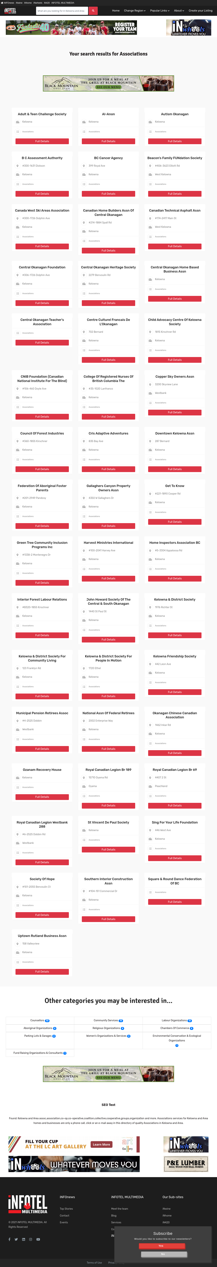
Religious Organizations (106, 1028)
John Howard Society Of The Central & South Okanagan (109, 602)
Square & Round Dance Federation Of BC (175, 881)
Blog (113, 1215)
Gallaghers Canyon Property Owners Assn (108, 488)
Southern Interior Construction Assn (108, 881)
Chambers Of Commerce (174, 1028)
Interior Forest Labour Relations (42, 600)
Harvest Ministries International (108, 543)
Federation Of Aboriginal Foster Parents (42, 488)
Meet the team (119, 1208)
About (178, 10)
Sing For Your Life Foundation (175, 822)
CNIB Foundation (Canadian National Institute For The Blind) (42, 379)
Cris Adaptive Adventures (108, 433)
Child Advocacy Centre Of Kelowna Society (174, 322)
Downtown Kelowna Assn (174, 433)
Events (64, 1222)
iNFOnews (7, 3)
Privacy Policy (116, 1262)
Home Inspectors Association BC (174, 543)
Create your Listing (200, 10)
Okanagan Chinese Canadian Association (175, 715)
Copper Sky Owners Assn (175, 377)
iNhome (28, 3)
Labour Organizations (174, 1020)
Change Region (133, 10)
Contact (64, 1215)
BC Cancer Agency (108, 158)
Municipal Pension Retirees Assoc (42, 713)
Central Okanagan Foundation (42, 267)
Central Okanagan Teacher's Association (42, 322)
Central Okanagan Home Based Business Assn (175, 269)
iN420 (47, 3)
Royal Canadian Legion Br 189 (108, 770)
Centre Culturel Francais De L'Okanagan (108, 322)
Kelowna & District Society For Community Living (42, 658)
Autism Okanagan (175, 114)
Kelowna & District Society (175, 600)
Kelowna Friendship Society (174, 656)
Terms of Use (94, 1262)
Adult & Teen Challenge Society (42, 114)
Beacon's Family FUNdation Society (174, 158)
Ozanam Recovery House (42, 770)
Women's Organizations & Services (106, 1035)
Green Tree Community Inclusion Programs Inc (42, 545)
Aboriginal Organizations (38, 1028)
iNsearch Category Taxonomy (133, 1236)
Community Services (106, 1020)
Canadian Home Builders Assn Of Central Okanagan (108, 213)
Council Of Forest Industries (42, 433)
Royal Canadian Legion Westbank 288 (42, 824)
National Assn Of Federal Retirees (108, 713)
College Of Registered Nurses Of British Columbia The (108, 379)
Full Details (42, 141)
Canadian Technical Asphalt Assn (175, 210)
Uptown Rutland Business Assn (42, 936)
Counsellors (37, 1020)
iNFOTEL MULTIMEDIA (63, 3)
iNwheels (38, 3)
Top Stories (66, 1208)
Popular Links (158, 10)
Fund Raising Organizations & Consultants (38, 1053)
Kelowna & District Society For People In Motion (108, 658)
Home (115, 10)
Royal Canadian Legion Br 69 (175, 770)
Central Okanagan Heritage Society (108, 267)
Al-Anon (108, 114)
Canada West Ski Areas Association (42, 210)
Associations (28, 132)
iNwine (19, 3)
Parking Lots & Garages (38, 1035)
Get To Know (174, 486)
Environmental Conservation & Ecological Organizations (177, 1038)
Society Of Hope (42, 879)
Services (116, 1222)
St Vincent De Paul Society (108, 822)
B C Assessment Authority (42, 158)
